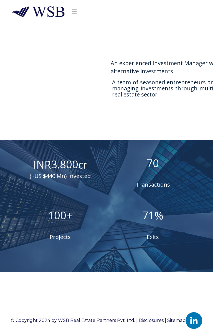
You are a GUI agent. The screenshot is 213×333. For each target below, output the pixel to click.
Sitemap (176, 320)
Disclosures (151, 320)
